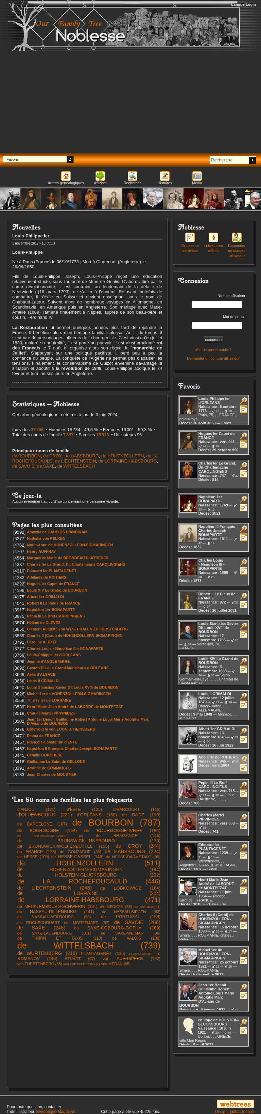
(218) (47, 953)
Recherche (132, 183)
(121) (36, 809)
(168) (97, 814)
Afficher (100, 183)
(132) (131, 958)
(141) (55, 911)
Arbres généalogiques (66, 183)
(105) (33, 856)
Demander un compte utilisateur (236, 246)
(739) (88, 945)
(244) (138, 846)
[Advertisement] (130, 102)
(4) (82, 964)
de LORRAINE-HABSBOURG (128, 461)
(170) (88, 840)
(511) (88, 863)
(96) (80, 851)
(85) (39, 964)
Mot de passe (218, 322)
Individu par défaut (213, 244)
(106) (136, 938)
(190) (141, 814)
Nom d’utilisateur (218, 301)
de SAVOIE (23, 466)
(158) (130, 916)
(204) (88, 893)
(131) (57, 906)
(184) (122, 830)
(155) (63, 846)
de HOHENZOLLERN (122, 455)
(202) (88, 875)
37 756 (37, 429)
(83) (131, 912)
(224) (133, 851)
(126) (36, 851)
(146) (77, 856)
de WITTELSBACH (76, 466)
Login (251, 4)
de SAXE (46, 466)
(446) (88, 881)
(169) (117, 927)
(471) (88, 900)
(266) (137, 922)
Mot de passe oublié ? (213, 350)
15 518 (102, 434)
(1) (147, 907)
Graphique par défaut (189, 244)
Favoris (12, 159)
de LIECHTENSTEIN (75, 461)
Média (197, 183)
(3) (50, 836)
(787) (116, 822)
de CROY (52, 455)
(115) (136, 809)
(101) (54, 933)
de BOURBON (26, 455)
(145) (128, 835)
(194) (88, 869)
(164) (47, 830)
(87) (63, 923)
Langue (238, 4)
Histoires (165, 183)
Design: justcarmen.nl (234, 1111)
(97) (80, 958)
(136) (103, 953)
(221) (44, 814)
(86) (116, 907)
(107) (42, 824)
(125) (84, 809)
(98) (54, 916)
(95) (133, 856)
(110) (59, 938)
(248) (54, 888)
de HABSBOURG (82, 455)
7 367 (68, 434)
